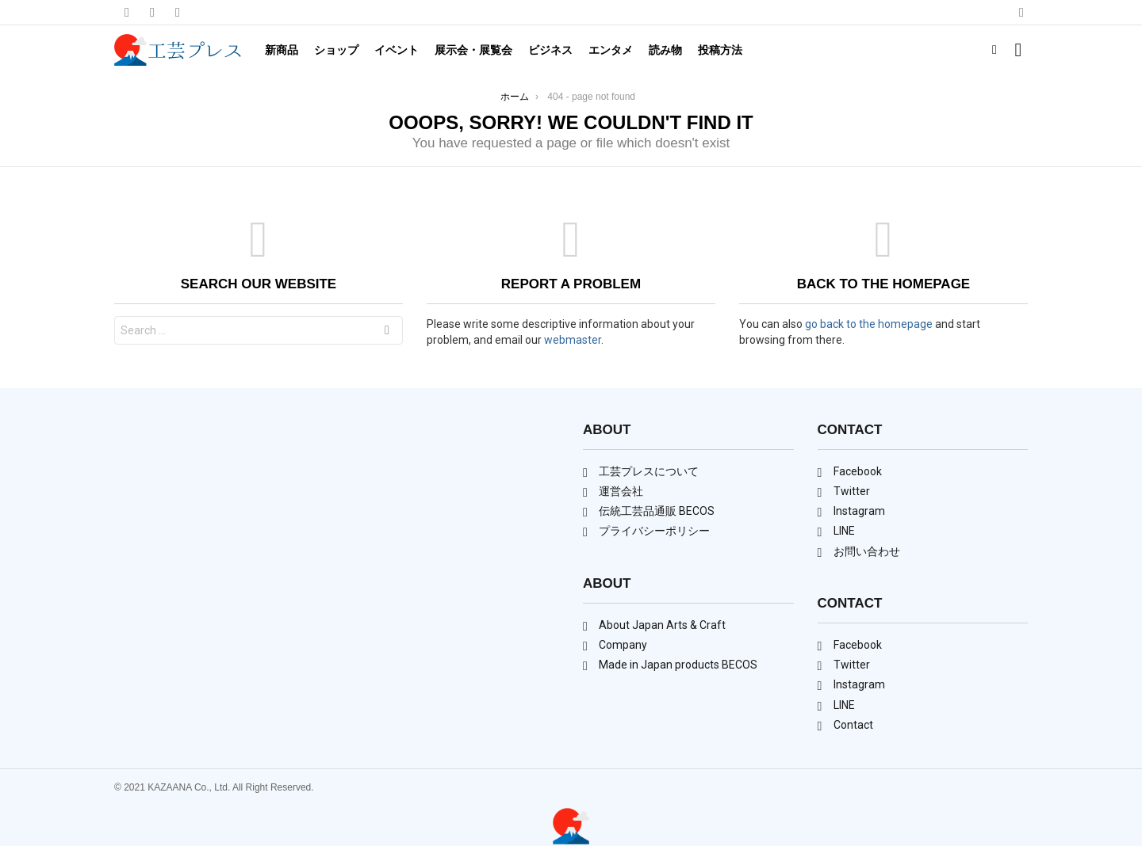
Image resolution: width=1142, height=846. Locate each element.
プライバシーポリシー (654, 530)
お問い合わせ (867, 551)
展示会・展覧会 (473, 50)
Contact (853, 724)
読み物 (665, 50)
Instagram (859, 511)
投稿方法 (720, 50)
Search (387, 332)
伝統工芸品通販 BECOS (657, 511)
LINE (844, 530)
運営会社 (621, 491)
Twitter (852, 491)
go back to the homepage (869, 324)
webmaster (572, 339)
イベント (396, 50)
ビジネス (550, 50)
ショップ (336, 50)
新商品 (281, 50)
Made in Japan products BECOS (678, 664)
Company (623, 644)
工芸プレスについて (649, 471)
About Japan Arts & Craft (662, 625)
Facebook (858, 471)
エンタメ (610, 50)
